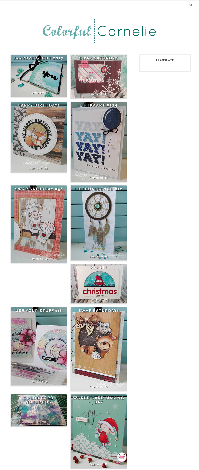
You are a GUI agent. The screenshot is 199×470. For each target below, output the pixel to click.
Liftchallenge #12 (99, 189)
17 (46, 422)
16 (106, 177)
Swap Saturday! (98, 310)
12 (46, 168)
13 (106, 94)
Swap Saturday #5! (38, 189)
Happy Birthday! (39, 105)
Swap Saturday (98, 58)
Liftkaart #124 (99, 105)
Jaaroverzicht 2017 (39, 58)
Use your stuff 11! (38, 310)
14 (106, 256)
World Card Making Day (98, 400)
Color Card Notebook (39, 400)
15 (46, 258)
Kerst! (98, 267)
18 (106, 464)
